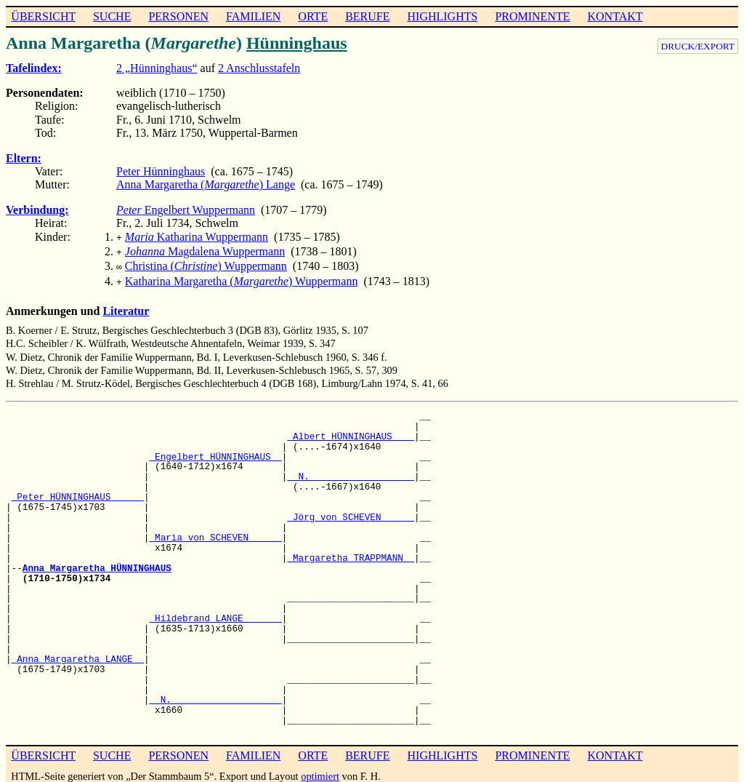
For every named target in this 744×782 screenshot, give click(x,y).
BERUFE (367, 16)
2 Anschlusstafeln (259, 68)
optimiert (320, 770)
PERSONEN (178, 16)
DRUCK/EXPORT (698, 46)
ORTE (313, 16)
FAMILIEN (253, 16)
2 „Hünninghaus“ (157, 68)
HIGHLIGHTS (443, 16)
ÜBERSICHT (43, 16)
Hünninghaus (296, 42)
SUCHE (112, 16)
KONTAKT (614, 16)
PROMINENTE (532, 16)
